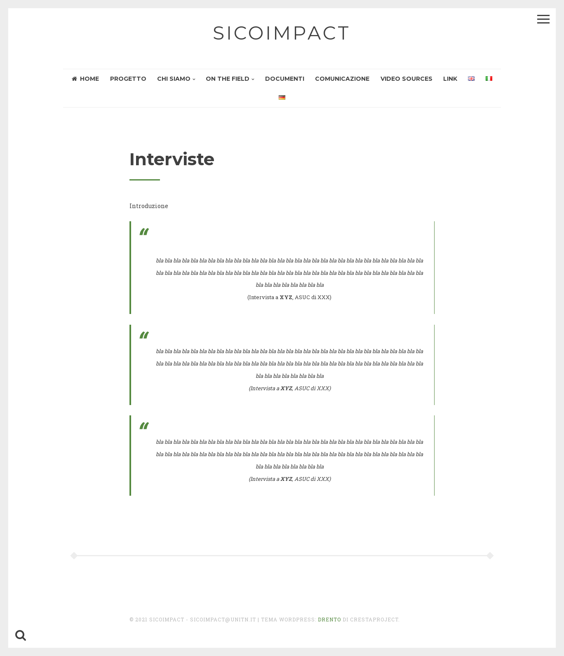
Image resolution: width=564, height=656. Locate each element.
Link (450, 78)
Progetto (128, 78)
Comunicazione (342, 78)
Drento (329, 619)
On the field (227, 78)
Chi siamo (173, 78)
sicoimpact (282, 32)
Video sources (406, 78)
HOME (85, 78)
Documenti (284, 78)
